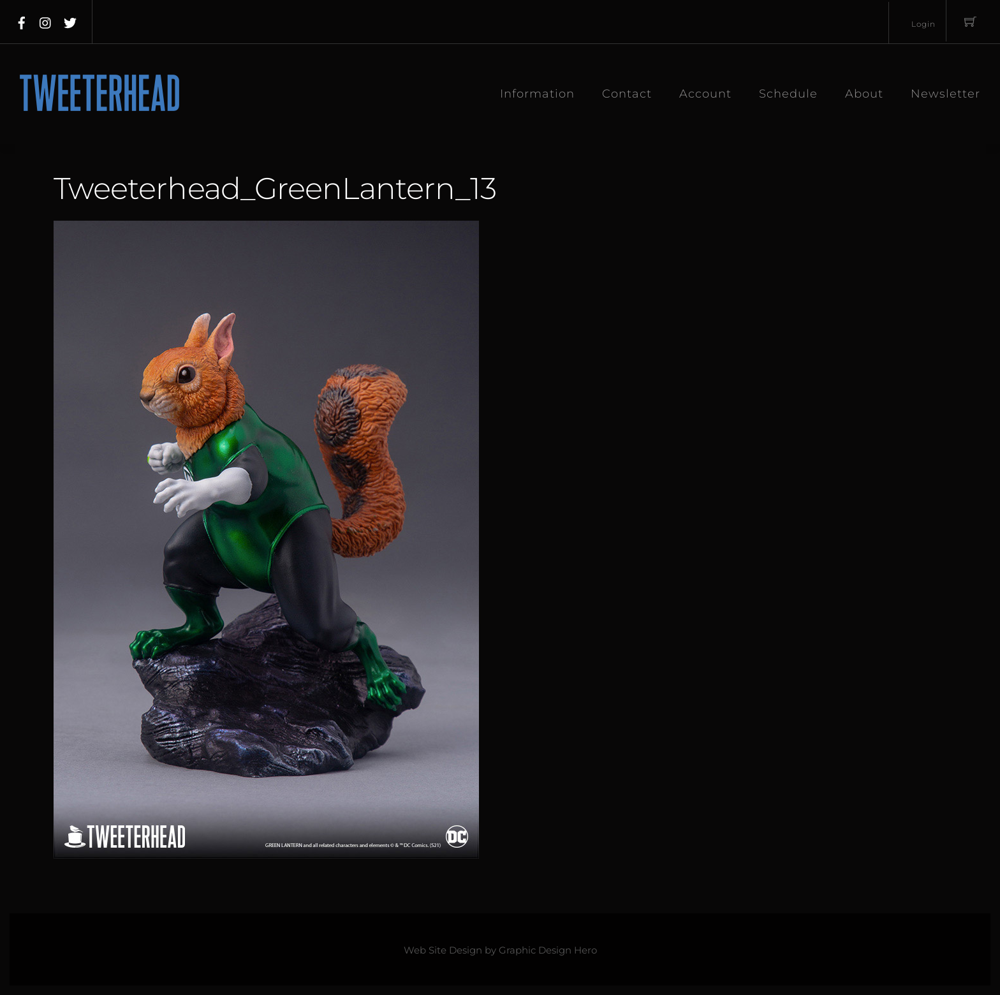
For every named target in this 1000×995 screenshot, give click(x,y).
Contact (627, 94)
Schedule (788, 94)
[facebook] (22, 20)
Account (705, 94)
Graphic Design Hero (548, 950)
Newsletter (945, 94)
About (864, 94)
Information (537, 94)
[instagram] (46, 20)
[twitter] (70, 20)
